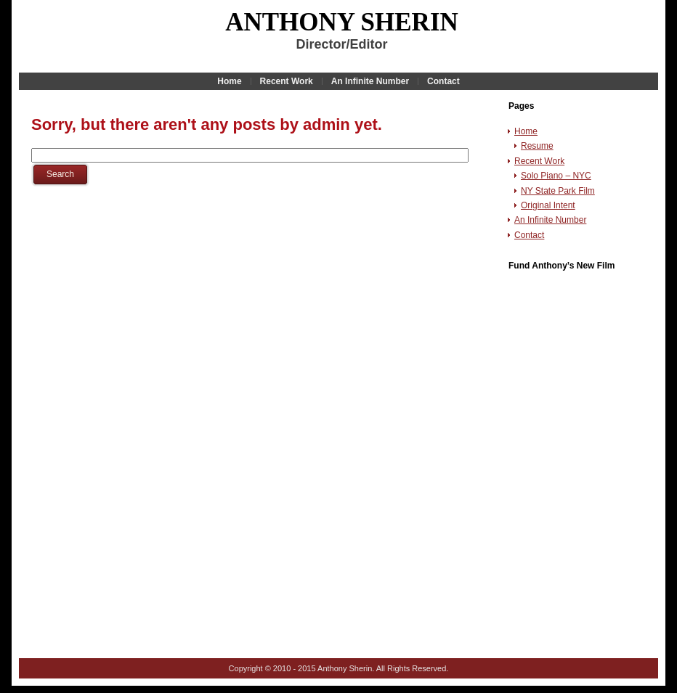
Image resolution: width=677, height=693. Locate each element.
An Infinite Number (550, 220)
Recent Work (539, 161)
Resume (537, 146)
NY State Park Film (558, 191)
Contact (529, 235)
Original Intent (548, 205)
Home (526, 131)
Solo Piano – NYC (556, 176)
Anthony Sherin (341, 22)
